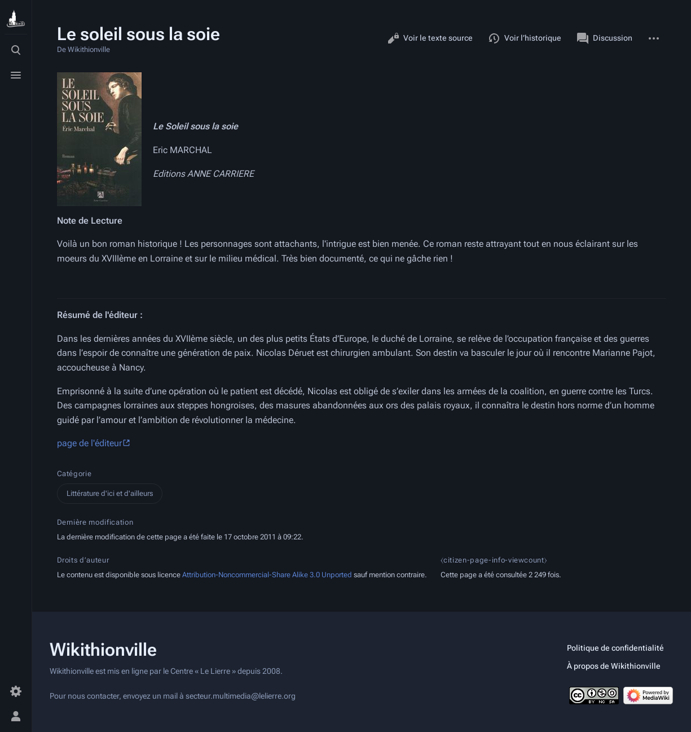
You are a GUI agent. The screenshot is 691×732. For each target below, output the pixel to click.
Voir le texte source (430, 38)
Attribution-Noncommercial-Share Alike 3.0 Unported (267, 574)
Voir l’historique (524, 38)
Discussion (604, 38)
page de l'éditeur (89, 443)
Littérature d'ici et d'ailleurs (110, 493)
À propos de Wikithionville (614, 665)
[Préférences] (16, 691)
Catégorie (74, 473)
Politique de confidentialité (615, 647)
